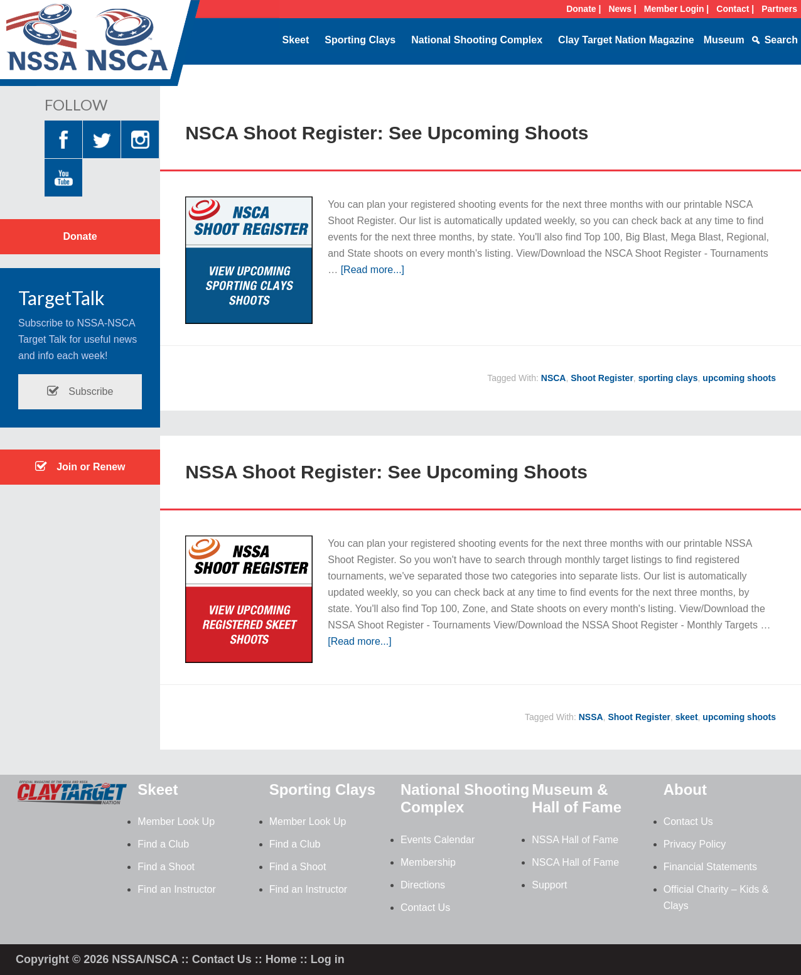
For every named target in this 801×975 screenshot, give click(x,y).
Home (281, 959)
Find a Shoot (166, 866)
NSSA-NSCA (100, 47)
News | (622, 9)
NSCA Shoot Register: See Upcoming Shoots (386, 132)
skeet (686, 717)
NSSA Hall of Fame (575, 839)
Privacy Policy (695, 844)
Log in (328, 959)
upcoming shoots (739, 378)
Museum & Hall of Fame (576, 798)
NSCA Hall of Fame (575, 862)
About (685, 789)
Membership (428, 862)
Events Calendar (437, 839)
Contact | (735, 9)
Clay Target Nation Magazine (626, 40)
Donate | (583, 9)
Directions (422, 885)
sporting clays (668, 378)
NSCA (553, 378)
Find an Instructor (176, 889)
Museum (724, 40)
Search (781, 40)
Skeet (295, 40)
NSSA (591, 717)
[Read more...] (372, 269)
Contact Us (425, 907)
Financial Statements (710, 866)
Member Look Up (176, 821)
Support (549, 885)
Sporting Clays (360, 40)
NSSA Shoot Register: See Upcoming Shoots (386, 471)
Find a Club (163, 844)
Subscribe (80, 391)
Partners (779, 9)
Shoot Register (602, 378)
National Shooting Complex (476, 40)
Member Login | (676, 9)
